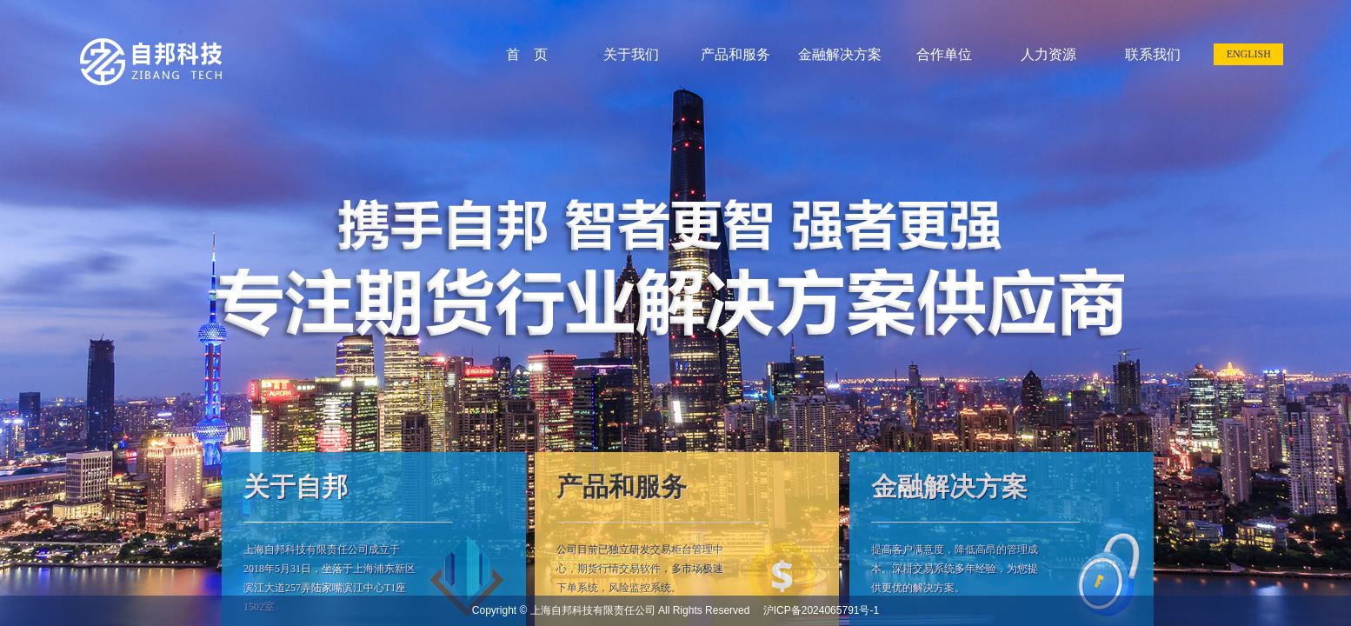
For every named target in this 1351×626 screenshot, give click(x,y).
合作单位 (944, 54)
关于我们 (631, 54)
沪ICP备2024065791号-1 (816, 610)
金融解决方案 (840, 54)
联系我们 (1153, 54)
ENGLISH (1249, 54)
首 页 (527, 54)
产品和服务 (735, 54)
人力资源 (1048, 54)
